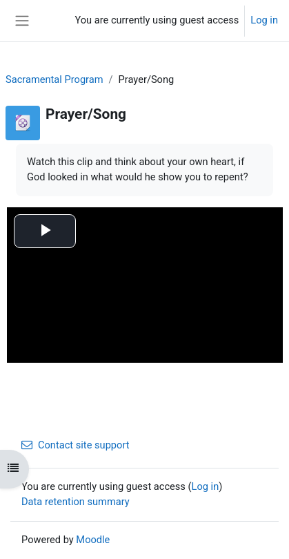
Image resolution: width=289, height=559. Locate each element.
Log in (264, 20)
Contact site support (75, 445)
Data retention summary (75, 501)
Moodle (93, 539)
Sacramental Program (54, 79)
